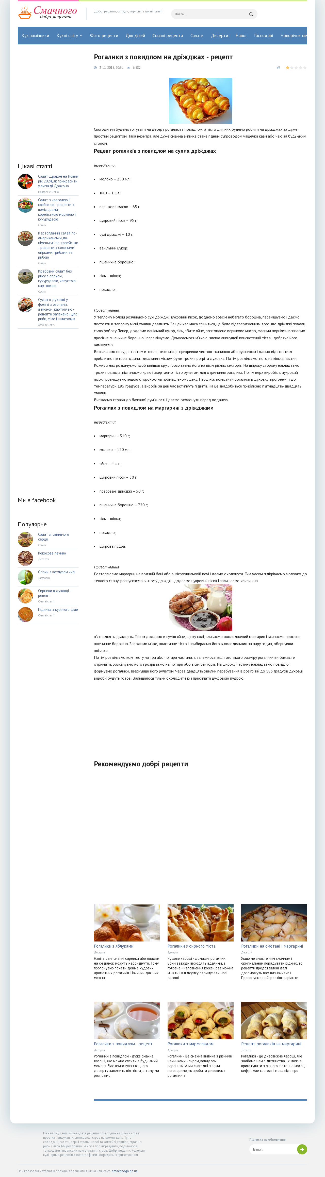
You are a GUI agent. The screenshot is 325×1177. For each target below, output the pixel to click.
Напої (241, 35)
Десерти (219, 35)
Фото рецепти (104, 35)
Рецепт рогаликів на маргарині (271, 1044)
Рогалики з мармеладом (191, 1044)
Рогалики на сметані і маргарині (272, 946)
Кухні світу (67, 35)
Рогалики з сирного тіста (192, 946)
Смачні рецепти (168, 35)
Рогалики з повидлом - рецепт (123, 1044)
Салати (196, 35)
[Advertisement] (200, 717)
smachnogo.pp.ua (125, 1171)
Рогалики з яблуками (113, 946)
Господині (263, 35)
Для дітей (135, 35)
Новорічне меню (297, 35)
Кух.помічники (35, 35)
